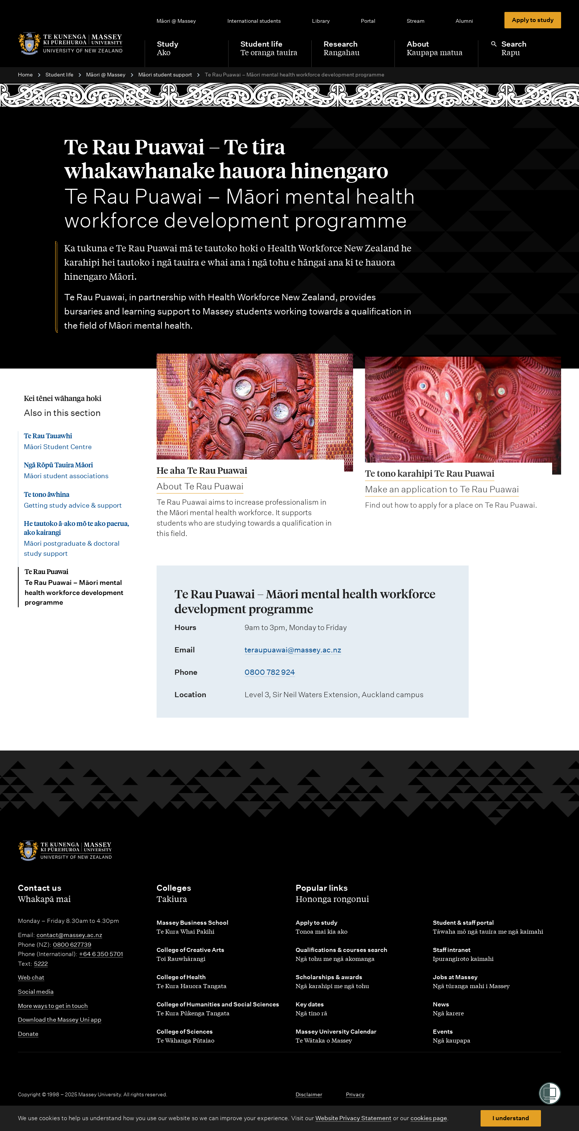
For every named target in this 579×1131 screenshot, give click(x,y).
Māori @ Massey (176, 21)
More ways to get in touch (53, 1005)
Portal (368, 21)
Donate (28, 1033)
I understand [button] (511, 1118)
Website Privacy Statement (353, 1118)
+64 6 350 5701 (101, 954)
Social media (36, 991)
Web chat (31, 977)
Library (321, 21)
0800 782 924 (270, 672)
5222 (41, 963)
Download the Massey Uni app (59, 1019)
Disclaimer (309, 1094)
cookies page (428, 1118)
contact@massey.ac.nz (69, 935)
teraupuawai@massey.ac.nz (293, 649)
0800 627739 (72, 944)
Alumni (464, 21)
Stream (416, 21)
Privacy (355, 1094)
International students (254, 21)
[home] (75, 43)
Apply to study (533, 20)
